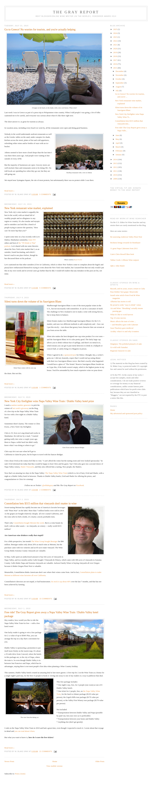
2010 (115, 175)
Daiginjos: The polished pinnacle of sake (126, 344)
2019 (115, 52)
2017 (115, 60)
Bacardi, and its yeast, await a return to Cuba (127, 288)
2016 (115, 64)
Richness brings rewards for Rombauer (125, 243)
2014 (115, 159)
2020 (115, 48)
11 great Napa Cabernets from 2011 (124, 248)
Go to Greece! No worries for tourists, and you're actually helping (40, 29)
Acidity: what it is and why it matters (124, 331)
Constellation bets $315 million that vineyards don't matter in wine (40, 503)
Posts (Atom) (20, 774)
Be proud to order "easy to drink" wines (125, 305)
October (119, 79)
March (118, 147)
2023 (115, 37)
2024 (115, 33)
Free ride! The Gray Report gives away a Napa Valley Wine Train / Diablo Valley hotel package (51, 614)
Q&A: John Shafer (117, 266)
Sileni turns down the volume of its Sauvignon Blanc (33, 301)
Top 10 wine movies (118, 318)
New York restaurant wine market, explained (28, 208)
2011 (115, 171)
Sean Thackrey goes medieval (121, 328)
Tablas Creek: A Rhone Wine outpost (124, 260)
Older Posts (99, 761)
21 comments (45, 751)
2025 (115, 29)
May (118, 139)
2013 (115, 163)
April (118, 143)
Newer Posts (9, 761)
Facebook (80, 485)
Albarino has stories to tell (120, 301)
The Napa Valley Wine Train (56, 473)
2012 (115, 167)
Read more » (9, 191)
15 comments (45, 599)
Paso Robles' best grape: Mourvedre (124, 292)
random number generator (21, 405)
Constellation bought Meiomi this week (28, 523)
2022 (115, 41)
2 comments (45, 490)
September (120, 83)
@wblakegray (47, 485)
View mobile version (54, 766)
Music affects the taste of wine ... (123, 321)
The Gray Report (76, 12)
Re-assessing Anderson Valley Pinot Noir (126, 237)
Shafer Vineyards (27, 467)
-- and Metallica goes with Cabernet (124, 325)
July (117, 90)
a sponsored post (69, 355)
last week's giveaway (20, 408)
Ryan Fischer (78, 259)
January (119, 154)
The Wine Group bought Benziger (44, 541)
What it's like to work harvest (121, 314)
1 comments (45, 387)
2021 (115, 45)
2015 (115, 68)
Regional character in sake (120, 351)
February (119, 151)
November (120, 75)
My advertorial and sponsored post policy (126, 413)
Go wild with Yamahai (119, 347)
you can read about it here (25, 731)
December (120, 71)
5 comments (45, 194)
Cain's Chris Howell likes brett (122, 254)
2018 (115, 56)
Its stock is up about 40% (61, 581)
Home (54, 761)
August (119, 87)
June (118, 135)
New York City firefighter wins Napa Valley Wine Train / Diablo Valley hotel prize (49, 401)
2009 (115, 179)
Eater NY (32, 240)
